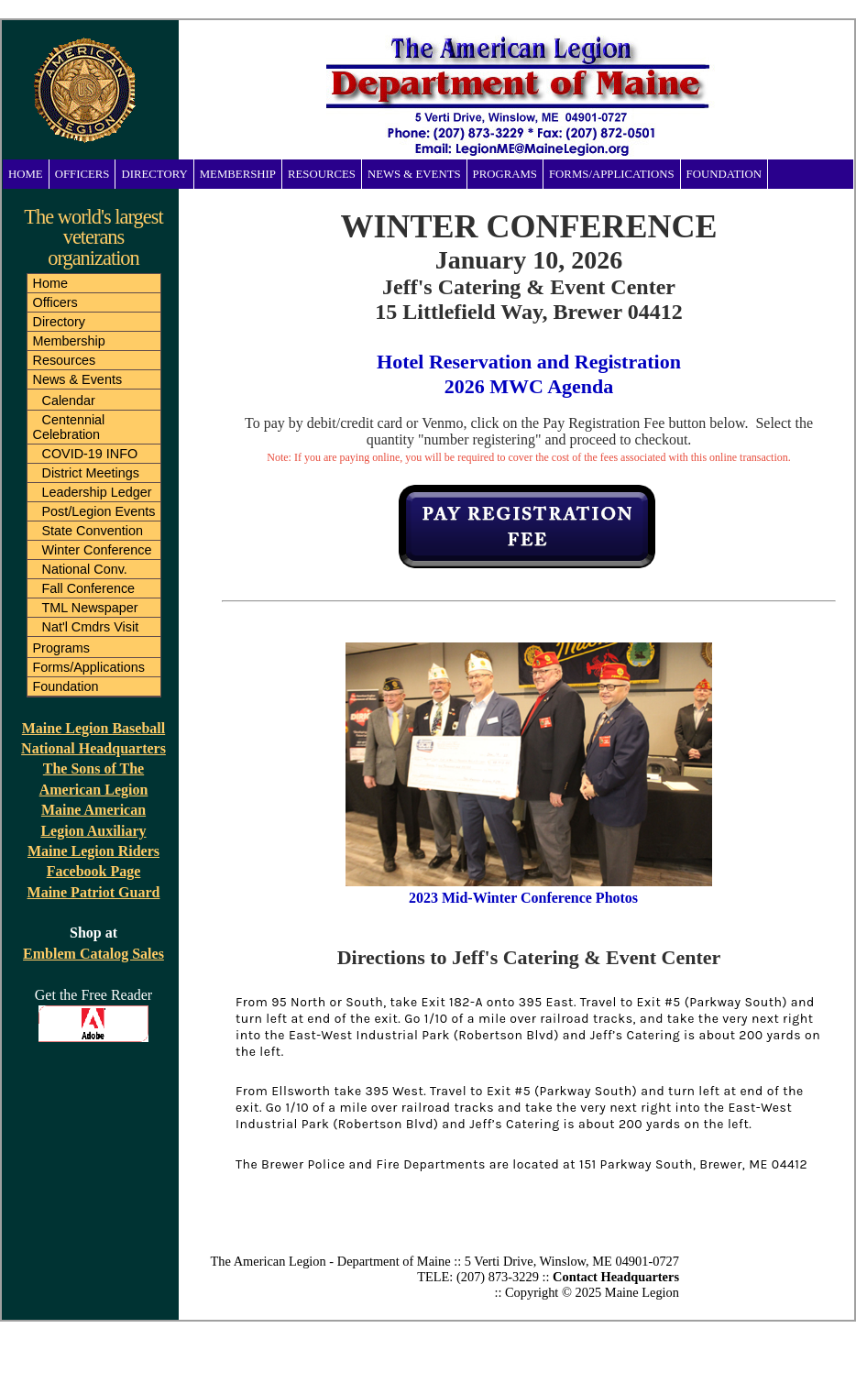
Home (25, 174)
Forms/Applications (612, 174)
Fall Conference (89, 588)
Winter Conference (97, 550)
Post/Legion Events (99, 511)
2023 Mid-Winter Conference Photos (525, 898)
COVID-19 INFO (90, 453)
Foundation (724, 174)
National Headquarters (93, 748)
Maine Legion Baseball (93, 728)
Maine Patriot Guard (93, 892)
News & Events (414, 174)
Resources (322, 174)
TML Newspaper (90, 607)
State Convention (92, 530)
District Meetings (90, 473)
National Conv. (84, 569)
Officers (82, 174)
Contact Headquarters (616, 1276)
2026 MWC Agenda (529, 386)
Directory (154, 174)
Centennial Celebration (69, 427)
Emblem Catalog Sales (93, 953)
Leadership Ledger (97, 492)
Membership (238, 174)
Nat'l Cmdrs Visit (90, 627)
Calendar (68, 400)
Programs (505, 174)
